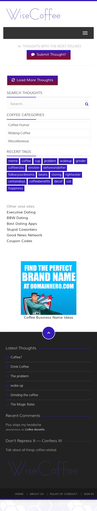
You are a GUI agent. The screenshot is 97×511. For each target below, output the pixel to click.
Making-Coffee (19, 133)
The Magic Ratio (22, 405)
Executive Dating (21, 212)
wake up (17, 386)
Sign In (89, 494)
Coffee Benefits (35, 429)
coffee (26, 161)
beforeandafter (54, 168)
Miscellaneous (18, 141)
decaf (58, 182)
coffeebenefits (39, 182)
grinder (81, 161)
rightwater (73, 175)
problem (50, 161)
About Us (37, 494)
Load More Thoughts (32, 80)
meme (13, 161)
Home (19, 494)
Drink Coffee (20, 367)
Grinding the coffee (24, 395)
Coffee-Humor (18, 125)
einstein (33, 168)
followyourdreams (21, 175)
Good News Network (24, 235)
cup (37, 161)
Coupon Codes (19, 241)
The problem (20, 376)
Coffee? (16, 357)
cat (69, 182)
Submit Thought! (48, 54)
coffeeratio (16, 168)
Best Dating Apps (22, 224)
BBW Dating (17, 218)
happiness (15, 188)
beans (43, 175)
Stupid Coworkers (22, 229)
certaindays (16, 182)
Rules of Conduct (64, 494)
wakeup (66, 161)
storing (56, 175)
